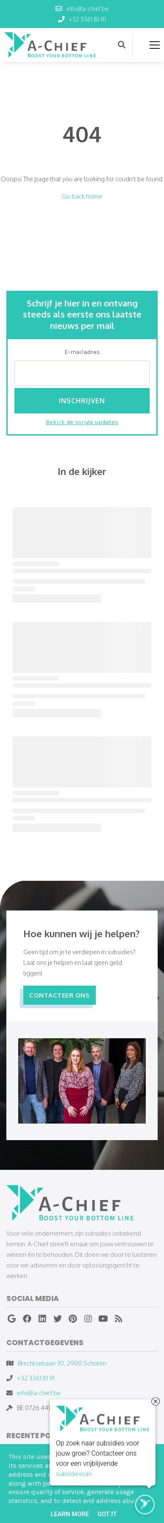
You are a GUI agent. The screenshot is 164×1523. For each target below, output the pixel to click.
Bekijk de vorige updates (82, 422)
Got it (107, 1514)
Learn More (69, 1514)
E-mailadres (82, 352)
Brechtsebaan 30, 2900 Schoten (62, 1363)
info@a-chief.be (39, 1393)
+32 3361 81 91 (36, 1378)
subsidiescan (74, 1474)
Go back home (82, 196)
